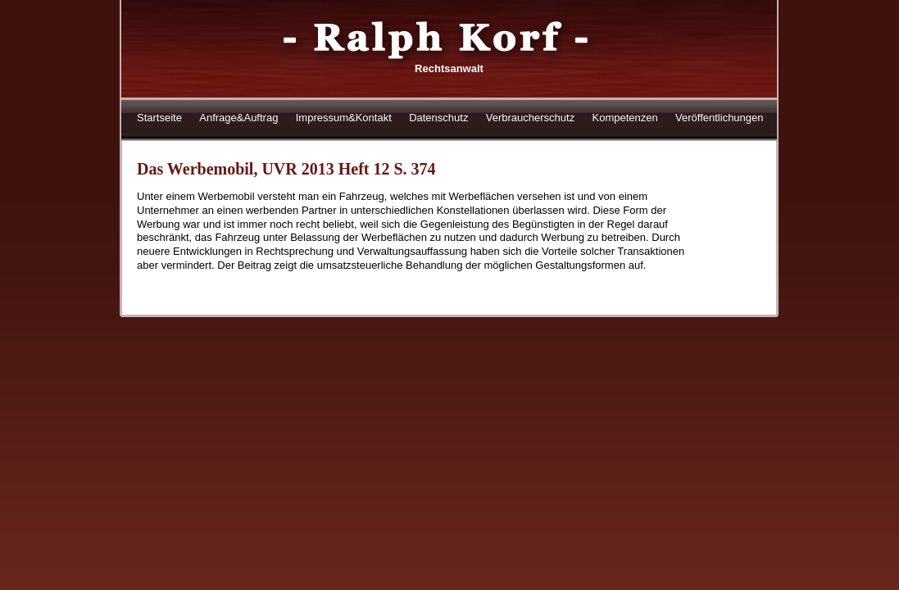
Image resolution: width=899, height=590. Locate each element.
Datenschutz (438, 117)
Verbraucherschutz (530, 117)
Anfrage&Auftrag (238, 117)
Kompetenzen (624, 117)
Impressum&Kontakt (344, 117)
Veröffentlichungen (719, 117)
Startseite (159, 117)
